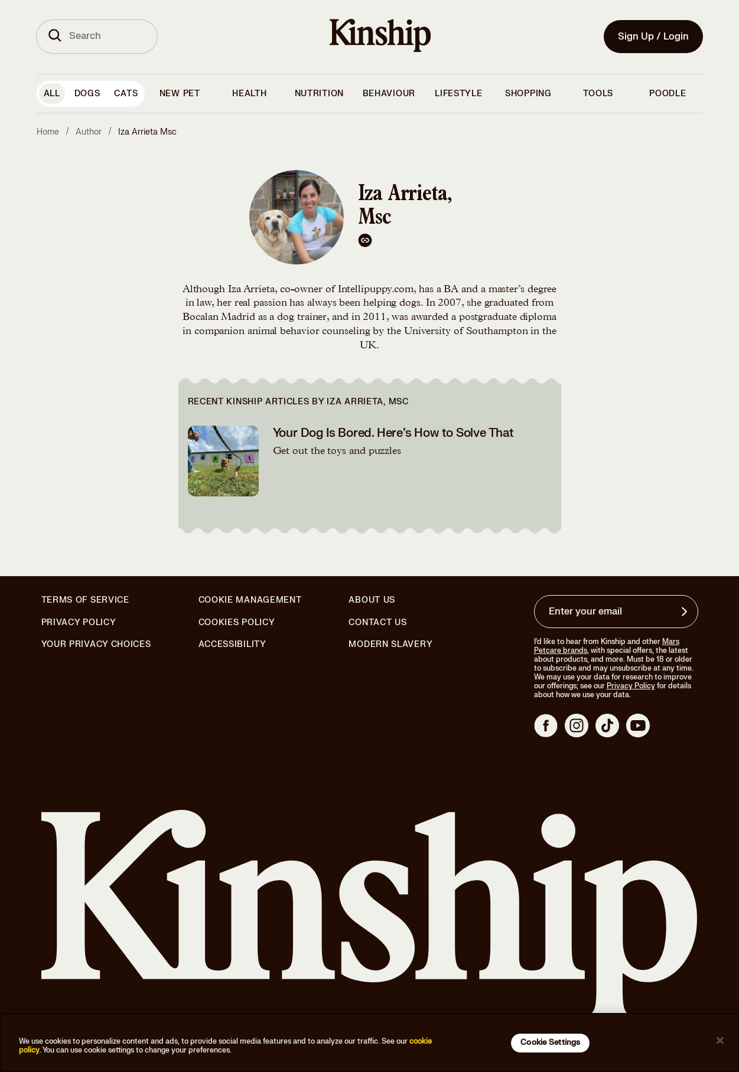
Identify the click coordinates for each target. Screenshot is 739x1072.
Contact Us (377, 622)
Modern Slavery (390, 644)
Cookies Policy (236, 622)
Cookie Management (250, 600)
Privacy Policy (78, 622)
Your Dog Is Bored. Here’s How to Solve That (393, 433)
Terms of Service (85, 600)
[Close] (720, 1041)
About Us (372, 600)
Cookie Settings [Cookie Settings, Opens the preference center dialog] (550, 1042)
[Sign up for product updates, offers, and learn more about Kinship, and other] (685, 611)
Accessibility (232, 644)
